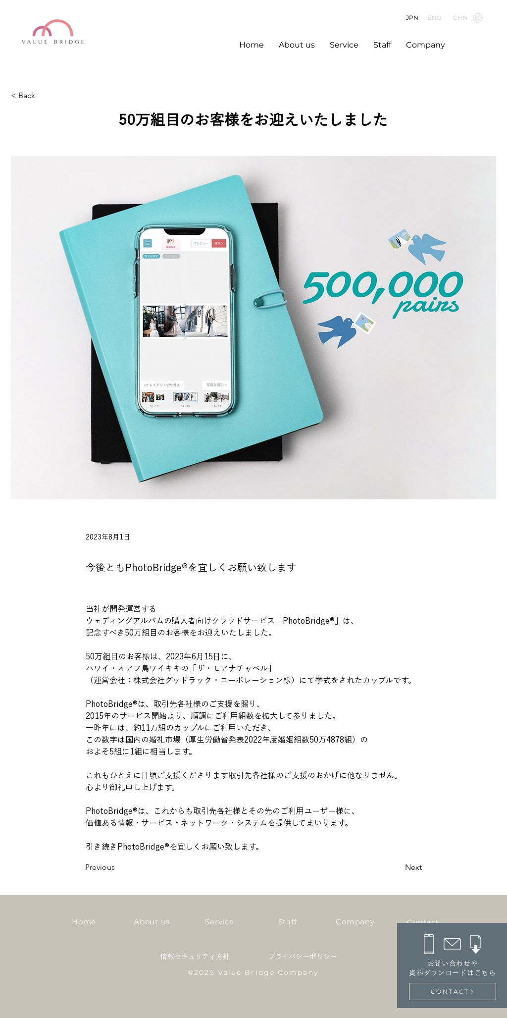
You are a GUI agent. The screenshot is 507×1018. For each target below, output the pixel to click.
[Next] (397, 867)
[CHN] (468, 17)
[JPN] (413, 17)
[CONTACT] (452, 991)
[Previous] (118, 867)
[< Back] (43, 96)
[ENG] (436, 17)
